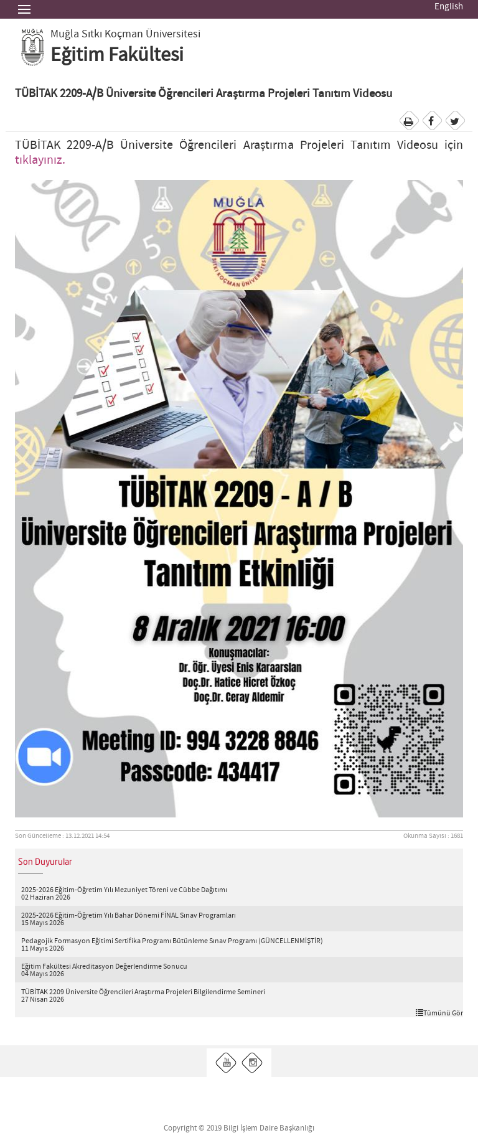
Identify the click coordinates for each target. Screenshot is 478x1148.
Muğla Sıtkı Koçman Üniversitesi (125, 34)
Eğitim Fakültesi (117, 55)
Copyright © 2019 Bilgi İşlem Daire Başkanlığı (239, 1128)
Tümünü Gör (439, 1013)
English (448, 7)
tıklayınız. (40, 160)
